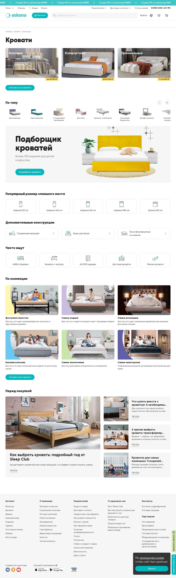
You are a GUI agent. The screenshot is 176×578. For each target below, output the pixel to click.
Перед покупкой (18, 391)
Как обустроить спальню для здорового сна (121, 511)
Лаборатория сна (48, 526)
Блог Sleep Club (115, 506)
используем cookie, (152, 557)
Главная (9, 32)
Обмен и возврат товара (85, 544)
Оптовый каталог (150, 533)
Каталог (40, 15)
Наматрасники (12, 518)
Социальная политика (50, 510)
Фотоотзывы (11, 537)
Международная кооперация (155, 537)
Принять (152, 568)
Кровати (17, 32)
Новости (43, 537)
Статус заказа (141, 8)
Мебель (9, 533)
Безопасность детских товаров (118, 518)
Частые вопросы (47, 541)
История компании (48, 514)
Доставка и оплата (83, 510)
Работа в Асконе (47, 518)
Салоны (21, 8)
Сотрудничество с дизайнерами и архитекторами (150, 544)
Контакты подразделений (154, 506)
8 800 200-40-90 (160, 8)
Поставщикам (148, 522)
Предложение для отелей (154, 529)
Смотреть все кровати (20, 88)
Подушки (10, 522)
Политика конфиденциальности (84, 530)
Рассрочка (79, 540)
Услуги (44, 8)
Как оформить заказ (83, 526)
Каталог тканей (81, 522)
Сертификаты (46, 529)
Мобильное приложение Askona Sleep (119, 528)
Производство (46, 522)
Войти (143, 15)
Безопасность (80, 551)
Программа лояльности (85, 518)
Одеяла (9, 526)
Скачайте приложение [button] (44, 565)
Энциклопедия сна (116, 523)
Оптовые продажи (150, 510)
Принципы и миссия (49, 506)
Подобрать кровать (30, 172)
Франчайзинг (148, 526)
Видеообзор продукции (50, 533)
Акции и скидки (81, 506)
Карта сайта (80, 555)
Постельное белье (14, 529)
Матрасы (10, 506)
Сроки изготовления (83, 548)
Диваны (9, 514)
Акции (33, 8)
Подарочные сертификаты (86, 514)
